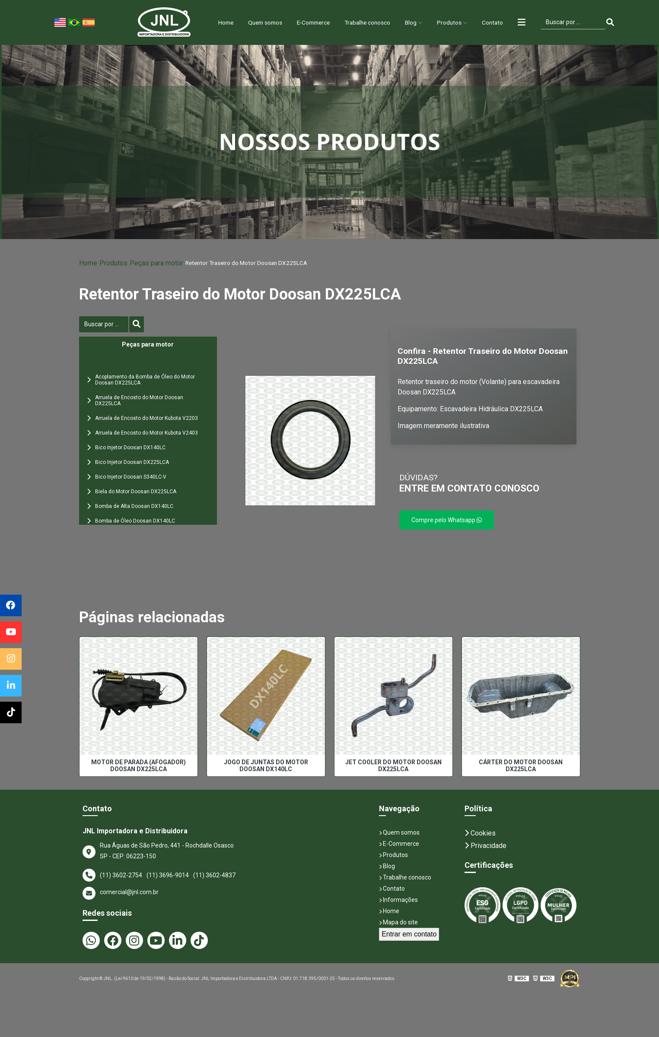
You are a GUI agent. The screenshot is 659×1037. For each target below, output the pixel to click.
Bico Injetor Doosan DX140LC (130, 447)
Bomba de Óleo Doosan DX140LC (135, 521)
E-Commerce (309, 22)
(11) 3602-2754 (121, 875)
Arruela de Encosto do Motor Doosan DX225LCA (139, 400)
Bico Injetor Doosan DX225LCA (132, 462)
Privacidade (485, 846)
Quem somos (255, 22)
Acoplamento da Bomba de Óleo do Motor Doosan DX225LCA (145, 380)
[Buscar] (626, 22)
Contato (506, 22)
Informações (398, 899)
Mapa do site (398, 922)
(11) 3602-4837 (214, 875)
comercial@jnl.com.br (121, 893)
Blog (419, 22)
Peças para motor (156, 263)
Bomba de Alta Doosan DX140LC (134, 506)
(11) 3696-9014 (167, 875)
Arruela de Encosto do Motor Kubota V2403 (146, 433)
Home (211, 22)
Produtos (460, 22)
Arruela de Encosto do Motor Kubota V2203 (146, 418)
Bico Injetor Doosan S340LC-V (130, 477)
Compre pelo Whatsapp (446, 520)
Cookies (480, 833)
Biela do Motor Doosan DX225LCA (135, 492)
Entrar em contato (409, 934)
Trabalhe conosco (370, 22)
